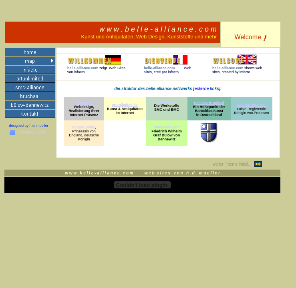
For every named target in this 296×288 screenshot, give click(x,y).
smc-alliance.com (166, 102)
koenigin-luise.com (252, 105)
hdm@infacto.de (31, 132)
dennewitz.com (167, 127)
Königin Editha (83, 127)
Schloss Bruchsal (209, 103)
